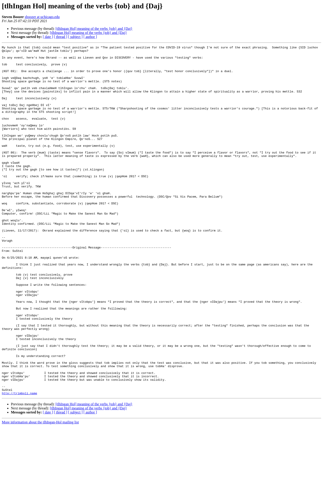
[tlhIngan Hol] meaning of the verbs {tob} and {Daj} (93, 29)
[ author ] (90, 37)
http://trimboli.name (19, 463)
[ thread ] (60, 37)
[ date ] (48, 37)
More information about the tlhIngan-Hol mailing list (40, 492)
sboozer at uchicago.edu (42, 17)
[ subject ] (75, 37)
